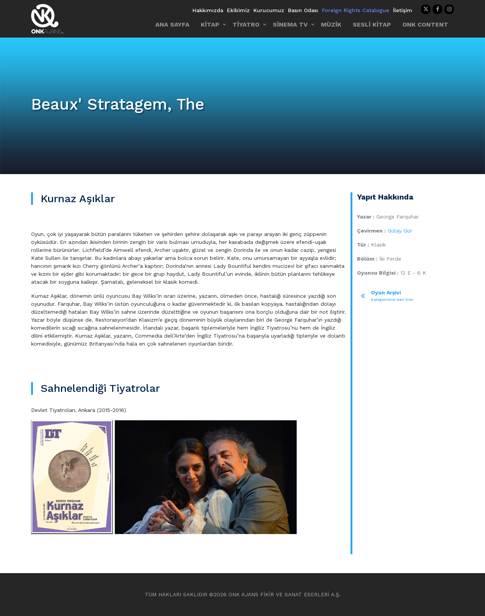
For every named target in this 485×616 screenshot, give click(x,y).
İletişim (402, 10)
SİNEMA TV (290, 24)
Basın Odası (303, 10)
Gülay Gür (400, 231)
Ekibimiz (238, 10)
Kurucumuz (268, 10)
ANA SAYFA (172, 24)
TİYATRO (246, 24)
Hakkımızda (207, 10)
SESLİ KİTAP (372, 24)
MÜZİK (331, 24)
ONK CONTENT (425, 24)
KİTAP (210, 24)
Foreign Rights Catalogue (355, 10)
